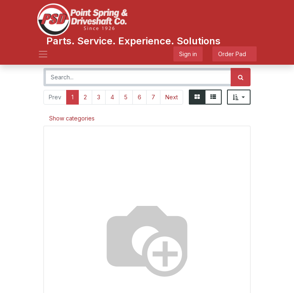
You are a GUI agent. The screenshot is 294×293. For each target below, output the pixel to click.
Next (171, 97)
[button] (239, 97)
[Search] (241, 77)
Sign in (188, 53)
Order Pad (234, 53)
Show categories (72, 118)
